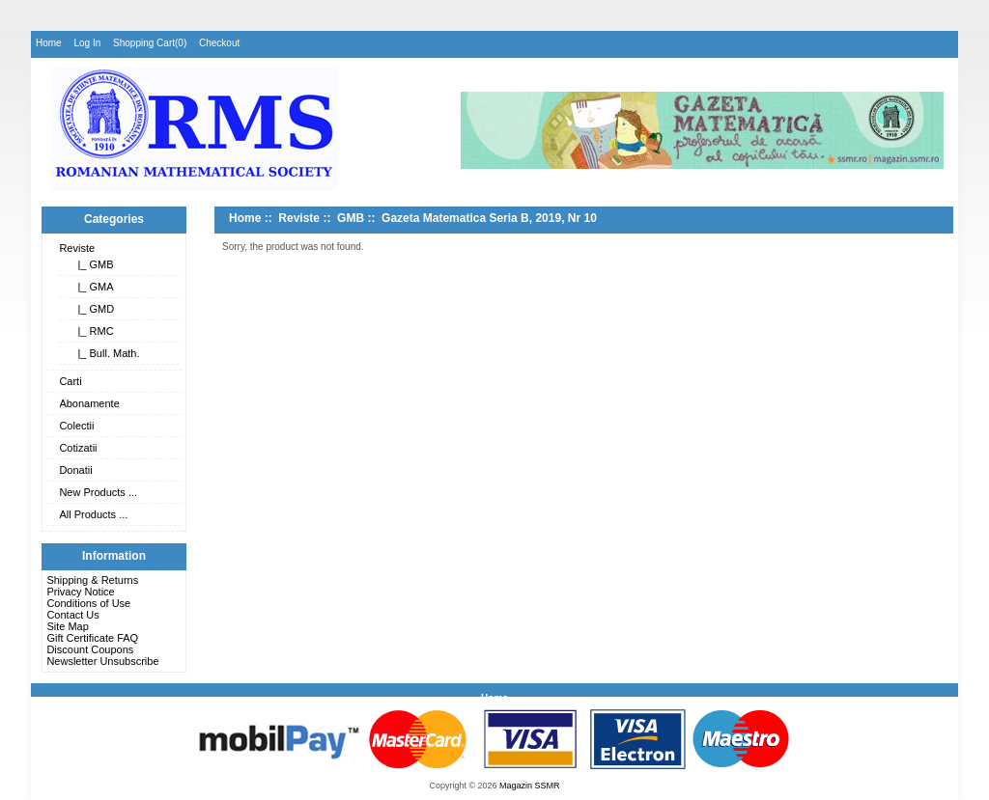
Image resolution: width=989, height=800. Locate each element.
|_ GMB (92, 264)
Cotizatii (78, 448)
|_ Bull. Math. (105, 353)
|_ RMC (92, 331)
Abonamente (89, 403)
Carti (70, 381)
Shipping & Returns (92, 580)
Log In (86, 43)
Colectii (76, 425)
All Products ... (93, 514)
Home (49, 43)
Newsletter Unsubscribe (102, 661)
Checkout (219, 43)
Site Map (67, 626)
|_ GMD (92, 309)
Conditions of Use (88, 603)
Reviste (77, 248)
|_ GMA (92, 286)
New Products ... (98, 492)
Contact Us (72, 615)
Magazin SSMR (529, 785)
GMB (350, 218)
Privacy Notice (80, 591)
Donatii (75, 470)
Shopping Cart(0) (149, 43)
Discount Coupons (89, 649)
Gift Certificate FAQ (92, 638)
